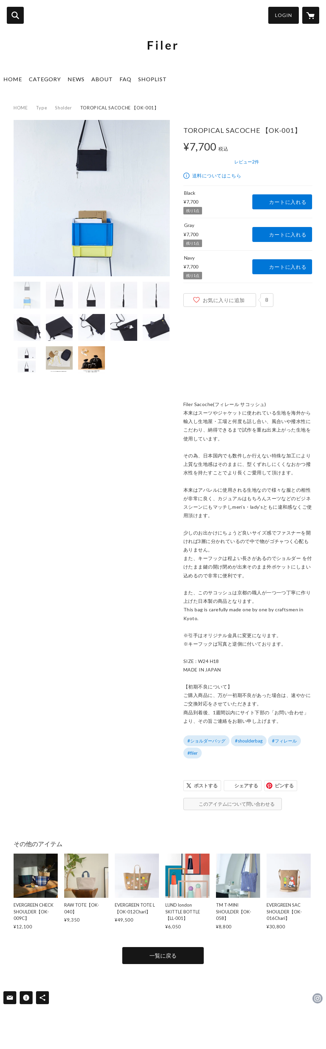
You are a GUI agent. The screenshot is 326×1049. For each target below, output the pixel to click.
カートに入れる (287, 202)
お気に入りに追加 (224, 300)
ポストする (206, 785)
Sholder (63, 107)
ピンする (284, 785)
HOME (12, 79)
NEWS (76, 79)
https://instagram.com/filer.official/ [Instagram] (317, 998)
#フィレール (284, 741)
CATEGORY (45, 79)
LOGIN (283, 15)
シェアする (246, 785)
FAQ (125, 79)
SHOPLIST (152, 79)
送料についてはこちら (216, 175)
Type (41, 107)
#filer (192, 753)
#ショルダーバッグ (206, 741)
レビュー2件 (246, 161)
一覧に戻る (163, 955)
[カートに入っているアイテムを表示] (310, 15)
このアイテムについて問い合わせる (237, 804)
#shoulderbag (248, 741)
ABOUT (102, 79)
